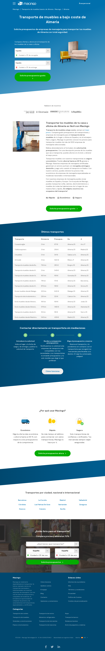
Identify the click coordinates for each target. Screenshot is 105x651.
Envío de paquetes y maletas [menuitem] (75, 625)
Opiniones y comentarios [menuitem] (49, 601)
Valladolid (83, 500)
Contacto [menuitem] (44, 597)
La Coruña (42, 500)
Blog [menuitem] (42, 593)
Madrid (63, 500)
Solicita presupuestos (64, 208)
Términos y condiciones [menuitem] (76, 590)
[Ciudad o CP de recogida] (33, 55)
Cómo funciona (52, 371)
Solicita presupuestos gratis (32, 77)
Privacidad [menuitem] (71, 593)
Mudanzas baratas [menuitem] (71, 621)
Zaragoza (83, 505)
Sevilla (62, 509)
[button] (14, 3)
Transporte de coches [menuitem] (20, 613)
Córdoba (22, 505)
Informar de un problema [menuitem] (76, 582)
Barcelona (22, 500)
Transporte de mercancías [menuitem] (48, 621)
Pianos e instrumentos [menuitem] (20, 625)
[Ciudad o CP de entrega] (33, 67)
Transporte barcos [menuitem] (71, 617)
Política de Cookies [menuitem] (75, 597)
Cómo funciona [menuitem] (46, 582)
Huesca (22, 509)
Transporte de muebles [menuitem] (21, 617)
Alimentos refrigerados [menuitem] (47, 617)
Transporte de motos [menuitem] (46, 613)
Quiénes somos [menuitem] (46, 586)
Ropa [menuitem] (67, 613)
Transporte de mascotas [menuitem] (47, 625)
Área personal (84, 3)
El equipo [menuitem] (44, 590)
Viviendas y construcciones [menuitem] (22, 621)
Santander (62, 505)
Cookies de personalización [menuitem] (77, 601)
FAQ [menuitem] (69, 586)
